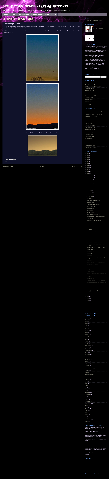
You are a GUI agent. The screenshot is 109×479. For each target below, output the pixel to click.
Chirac (86, 339)
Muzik (86, 381)
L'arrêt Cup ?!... (90, 253)
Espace (86, 352)
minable (86, 377)
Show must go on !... (91, 249)
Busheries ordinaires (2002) (90, 95)
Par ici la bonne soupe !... (92, 231)
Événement (87, 356)
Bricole (86, 334)
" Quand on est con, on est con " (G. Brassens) (97, 280)
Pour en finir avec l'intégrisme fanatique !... (96, 242)
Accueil (7, 14)
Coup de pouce (88, 345)
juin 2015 (90, 186)
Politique (87, 392)
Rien (86, 396)
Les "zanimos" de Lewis (90, 145)
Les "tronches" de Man (89, 143)
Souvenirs (87, 408)
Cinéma (86, 341)
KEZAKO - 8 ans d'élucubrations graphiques (94, 111)
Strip (86, 412)
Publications (87, 394)
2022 (88, 159)
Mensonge (87, 372)
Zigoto (86, 421)
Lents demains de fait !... (92, 286)
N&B (86, 383)
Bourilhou (87, 330)
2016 (88, 171)
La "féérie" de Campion (90, 120)
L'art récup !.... (90, 255)
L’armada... (89, 260)
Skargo (86, 407)
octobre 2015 (90, 179)
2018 (88, 167)
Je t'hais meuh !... (91, 198)
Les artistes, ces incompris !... (93, 235)
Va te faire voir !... (91, 218)
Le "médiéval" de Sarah (90, 125)
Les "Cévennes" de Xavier (90, 129)
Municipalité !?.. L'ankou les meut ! (94, 220)
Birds (86, 327)
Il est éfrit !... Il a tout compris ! (93, 200)
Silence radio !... (90, 224)
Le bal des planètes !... (92, 284)
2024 (88, 155)
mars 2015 (90, 192)
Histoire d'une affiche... (92, 233)
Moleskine (87, 379)
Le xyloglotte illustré (89, 97)
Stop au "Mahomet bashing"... (93, 214)
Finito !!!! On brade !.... (92, 237)
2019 (88, 165)
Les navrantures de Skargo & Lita (92, 93)
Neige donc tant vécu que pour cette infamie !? (96, 216)
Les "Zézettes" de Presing (90, 147)
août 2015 (90, 183)
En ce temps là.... (90, 251)
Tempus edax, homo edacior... (93, 204)
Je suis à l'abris (90, 212)
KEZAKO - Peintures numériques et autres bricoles (95, 112)
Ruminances (87, 403)
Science (86, 405)
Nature (86, 385)
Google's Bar (87, 359)
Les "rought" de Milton (89, 136)
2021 (88, 161)
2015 (88, 173)
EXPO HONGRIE (90, 293)
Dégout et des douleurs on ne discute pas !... (96, 273)
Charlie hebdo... (90, 271)
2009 (88, 306)
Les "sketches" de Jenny (90, 141)
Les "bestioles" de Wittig (90, 127)
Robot (86, 397)
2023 (88, 157)
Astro (6, 161)
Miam (86, 376)
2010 (88, 304)
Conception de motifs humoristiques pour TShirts (34, 14)
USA (86, 416)
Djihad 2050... (90, 210)
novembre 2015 (91, 177)
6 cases (86, 317)
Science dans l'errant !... (92, 206)
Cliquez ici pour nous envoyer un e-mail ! (93, 20)
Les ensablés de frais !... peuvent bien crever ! (96, 282)
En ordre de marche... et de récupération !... (96, 262)
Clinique (86, 343)
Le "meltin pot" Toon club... (90, 123)
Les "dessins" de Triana (90, 131)
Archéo (86, 321)
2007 (88, 310)
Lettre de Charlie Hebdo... (92, 264)
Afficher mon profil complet (97, 28)
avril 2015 (90, 190)
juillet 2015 (90, 184)
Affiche (86, 319)
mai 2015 (90, 188)
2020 (88, 163)
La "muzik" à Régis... (89, 121)
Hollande (87, 363)
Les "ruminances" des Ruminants (92, 140)
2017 (88, 169)
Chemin (86, 337)
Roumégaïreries (88, 401)
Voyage (86, 417)
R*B (94, 26)
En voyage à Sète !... (91, 226)
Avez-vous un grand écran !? (93, 222)
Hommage (87, 365)
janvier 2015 (90, 196)
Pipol (86, 390)
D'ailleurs (87, 347)
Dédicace (87, 348)
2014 (88, 296)
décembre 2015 (91, 175)
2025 (88, 153)
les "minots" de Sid (89, 138)
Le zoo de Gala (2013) (89, 101)
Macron (86, 370)
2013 (88, 298)
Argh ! (86, 323)
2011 (88, 302)
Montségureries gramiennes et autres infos (94, 114)
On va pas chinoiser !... (92, 208)
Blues (86, 328)
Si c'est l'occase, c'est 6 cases (91, 84)
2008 (88, 308)
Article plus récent (7, 166)
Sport (86, 410)
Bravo (86, 332)
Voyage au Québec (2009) (90, 99)
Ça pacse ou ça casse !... (92, 202)
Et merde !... (87, 354)
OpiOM (86, 388)
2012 (88, 300)
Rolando (87, 399)
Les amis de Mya (88, 104)
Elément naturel (88, 350)
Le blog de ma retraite (89, 90)
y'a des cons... (88, 419)
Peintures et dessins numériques (91, 83)
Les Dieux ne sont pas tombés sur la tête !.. (96, 247)
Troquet (86, 414)
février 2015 (90, 194)
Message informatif (89, 374)
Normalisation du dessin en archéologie (93, 86)
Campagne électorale (89, 336)
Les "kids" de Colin (89, 134)
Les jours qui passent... (90, 88)
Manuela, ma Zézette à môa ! (91, 116)
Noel (86, 387)
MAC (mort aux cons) (89, 368)
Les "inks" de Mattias (89, 132)
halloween (87, 361)
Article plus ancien (77, 166)
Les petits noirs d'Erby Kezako (35, 6)
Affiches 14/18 (88, 102)
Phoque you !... (90, 278)
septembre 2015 (91, 181)
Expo (86, 357)
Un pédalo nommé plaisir (90, 92)
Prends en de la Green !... (92, 266)
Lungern (86, 367)
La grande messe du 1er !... (93, 288)
